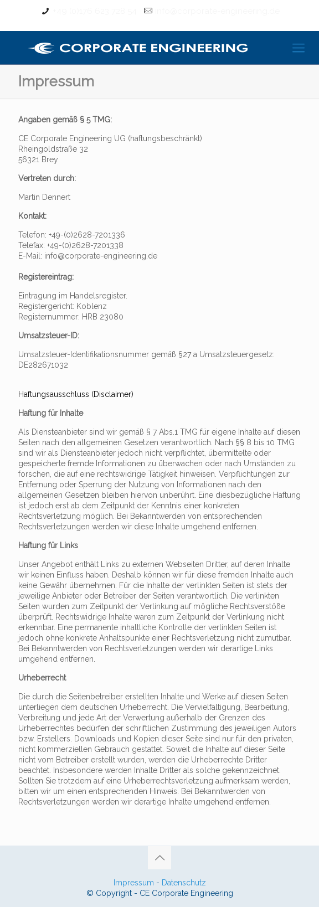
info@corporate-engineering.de (217, 11)
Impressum (134, 882)
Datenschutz (184, 882)
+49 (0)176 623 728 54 (95, 11)
